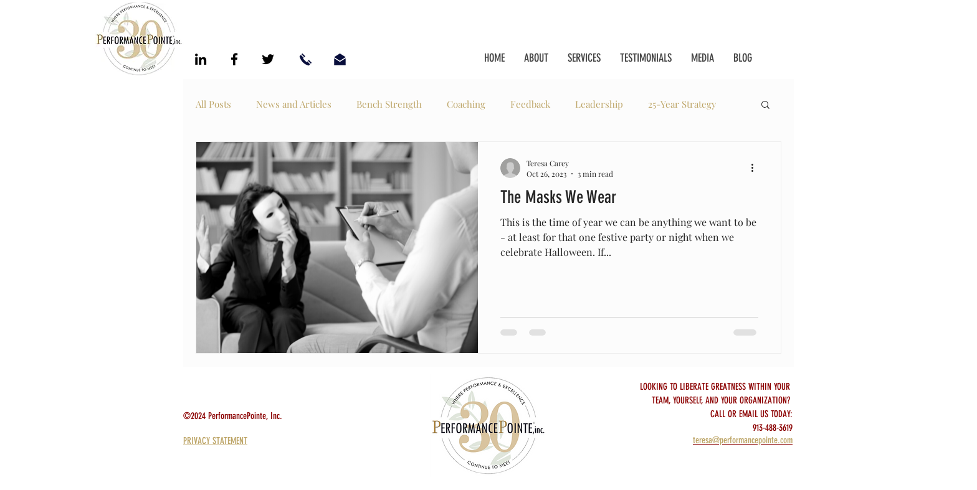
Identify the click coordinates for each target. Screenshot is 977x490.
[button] (765, 105)
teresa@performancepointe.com (743, 440)
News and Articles (293, 104)
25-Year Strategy (682, 104)
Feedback (530, 104)
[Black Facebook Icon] (234, 59)
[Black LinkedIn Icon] (201, 59)
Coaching (466, 104)
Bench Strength (389, 104)
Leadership (599, 104)
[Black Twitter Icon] (268, 59)
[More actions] (756, 168)
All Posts (213, 104)
